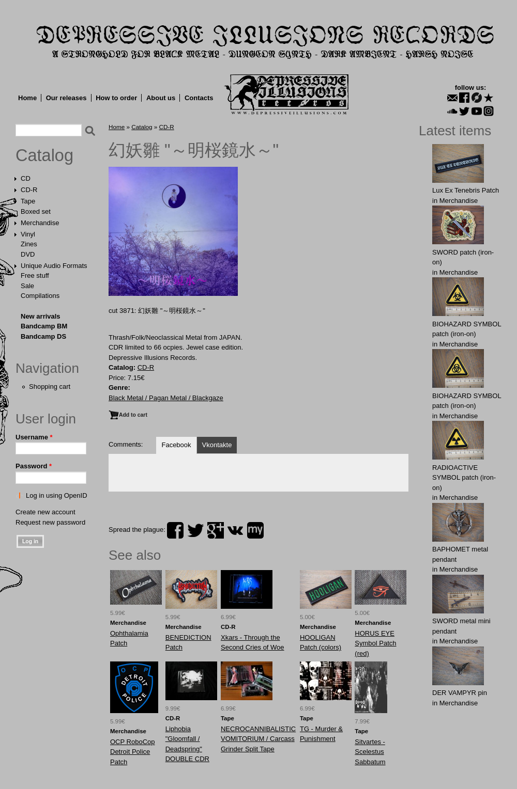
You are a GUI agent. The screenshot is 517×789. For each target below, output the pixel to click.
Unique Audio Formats (54, 266)
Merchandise (40, 223)
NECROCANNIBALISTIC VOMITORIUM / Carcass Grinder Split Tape (258, 739)
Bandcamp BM (44, 326)
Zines (29, 244)
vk (235, 530)
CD (26, 178)
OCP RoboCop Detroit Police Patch (132, 752)
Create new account (45, 512)
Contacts (199, 98)
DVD (28, 254)
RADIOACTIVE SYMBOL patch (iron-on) (464, 478)
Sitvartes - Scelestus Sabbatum (370, 752)
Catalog (44, 155)
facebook (175, 530)
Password (34, 466)
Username (34, 437)
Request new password (50, 522)
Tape (28, 201)
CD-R (29, 190)
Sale (27, 286)
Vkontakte (217, 445)
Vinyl (28, 234)
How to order (116, 98)
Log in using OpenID (56, 495)
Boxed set (36, 211)
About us (160, 98)
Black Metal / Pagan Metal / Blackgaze (166, 398)
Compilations (40, 295)
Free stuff (35, 275)
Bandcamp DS (43, 336)
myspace (255, 530)
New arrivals (40, 316)
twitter (195, 530)
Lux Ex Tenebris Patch (465, 190)
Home (27, 98)
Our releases (66, 98)
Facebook (176, 445)
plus (215, 530)
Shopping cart (49, 386)
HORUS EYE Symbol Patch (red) (375, 643)
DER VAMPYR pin (459, 693)
